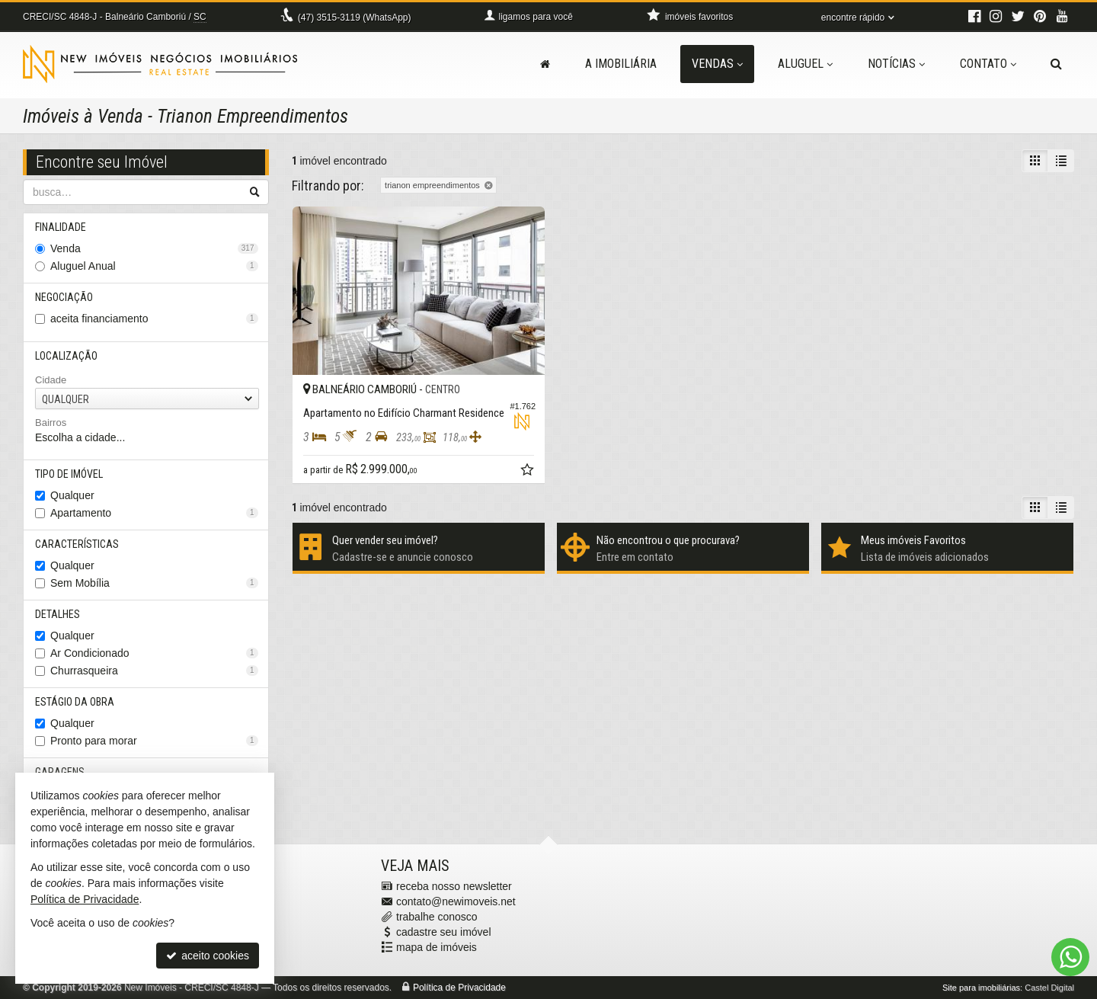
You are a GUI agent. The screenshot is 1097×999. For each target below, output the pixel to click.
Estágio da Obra (74, 702)
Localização (66, 356)
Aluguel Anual (154, 266)
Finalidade (60, 227)
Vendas (717, 63)
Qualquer (72, 495)
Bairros (50, 422)
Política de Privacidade (459, 987)
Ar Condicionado (154, 653)
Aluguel (805, 63)
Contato (988, 63)
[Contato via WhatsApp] (1070, 957)
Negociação (64, 297)
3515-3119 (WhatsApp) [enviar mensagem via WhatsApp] (354, 17)
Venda (154, 248)
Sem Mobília (154, 583)
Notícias (896, 63)
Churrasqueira (154, 670)
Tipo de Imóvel (69, 474)
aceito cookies (207, 955)
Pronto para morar (154, 741)
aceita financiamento (154, 318)
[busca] (1056, 64)
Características (77, 544)
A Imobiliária (621, 63)
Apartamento (154, 513)
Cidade (50, 380)
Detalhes (57, 614)
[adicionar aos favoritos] (529, 472)
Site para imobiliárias (981, 987)
